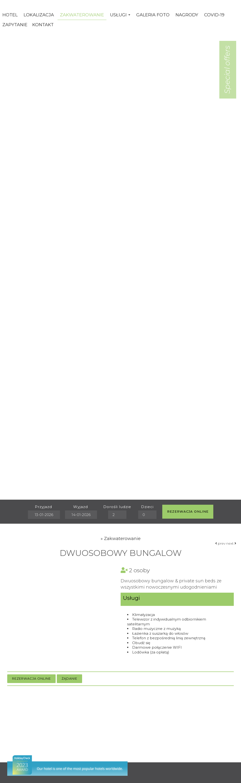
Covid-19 (214, 15)
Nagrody (187, 15)
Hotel (10, 15)
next (231, 543)
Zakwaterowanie (82, 15)
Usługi (120, 15)
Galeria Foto (152, 15)
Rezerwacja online (187, 511)
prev (220, 543)
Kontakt (43, 24)
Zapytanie (14, 24)
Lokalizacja (39, 15)
